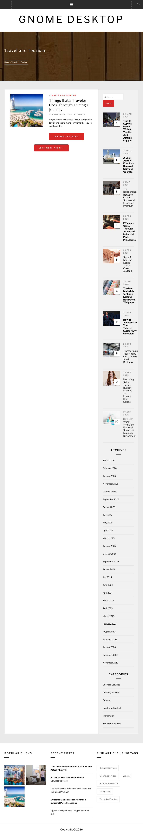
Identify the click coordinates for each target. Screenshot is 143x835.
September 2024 (111, 561)
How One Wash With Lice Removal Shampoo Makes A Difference (129, 427)
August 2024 (109, 569)
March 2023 (109, 616)
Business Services (111, 684)
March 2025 (109, 538)
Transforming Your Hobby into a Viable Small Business (130, 357)
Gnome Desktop (71, 19)
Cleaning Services (111, 692)
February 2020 (110, 639)
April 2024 (108, 592)
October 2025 (109, 491)
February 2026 (110, 468)
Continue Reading (67, 136)
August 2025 (109, 507)
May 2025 (107, 522)
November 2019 (110, 662)
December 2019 (110, 655)
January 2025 (109, 546)
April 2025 (108, 530)
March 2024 (109, 600)
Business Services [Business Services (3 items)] (108, 768)
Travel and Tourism (63, 95)
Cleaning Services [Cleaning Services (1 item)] (107, 776)
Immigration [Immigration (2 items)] (105, 791)
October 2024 (109, 554)
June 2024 (108, 585)
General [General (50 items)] (126, 776)
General (106, 700)
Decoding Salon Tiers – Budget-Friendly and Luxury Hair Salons (128, 390)
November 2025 (110, 483)
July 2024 (107, 577)
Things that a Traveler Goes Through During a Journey (69, 105)
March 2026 (109, 460)
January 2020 (109, 647)
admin (81, 114)
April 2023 (108, 608)
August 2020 (109, 631)
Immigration (108, 715)
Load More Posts (51, 148)
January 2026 (109, 476)
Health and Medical (112, 708)
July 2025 (107, 515)
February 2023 (110, 624)
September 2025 (111, 499)
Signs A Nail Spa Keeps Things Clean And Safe (128, 264)
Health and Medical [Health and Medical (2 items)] (108, 783)
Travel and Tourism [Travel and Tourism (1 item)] (108, 799)
